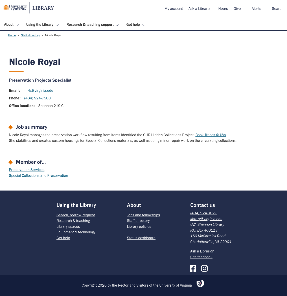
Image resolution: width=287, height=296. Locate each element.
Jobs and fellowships (143, 215)
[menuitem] (173, 9)
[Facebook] (194, 267)
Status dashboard (141, 238)
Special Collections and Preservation (38, 175)
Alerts (256, 8)
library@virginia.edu (206, 219)
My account (173, 8)
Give (237, 8)
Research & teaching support (90, 24)
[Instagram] (205, 267)
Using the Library (39, 24)
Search (277, 8)
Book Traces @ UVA (210, 135)
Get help (133, 24)
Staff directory (30, 35)
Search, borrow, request (76, 215)
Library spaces (68, 226)
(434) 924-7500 (37, 98)
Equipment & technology (76, 232)
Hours (223, 8)
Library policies (139, 226)
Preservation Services (26, 169)
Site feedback (201, 257)
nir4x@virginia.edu (38, 90)
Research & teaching (73, 220)
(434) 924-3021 (203, 213)
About (8, 24)
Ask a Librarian (200, 8)
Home (12, 35)
